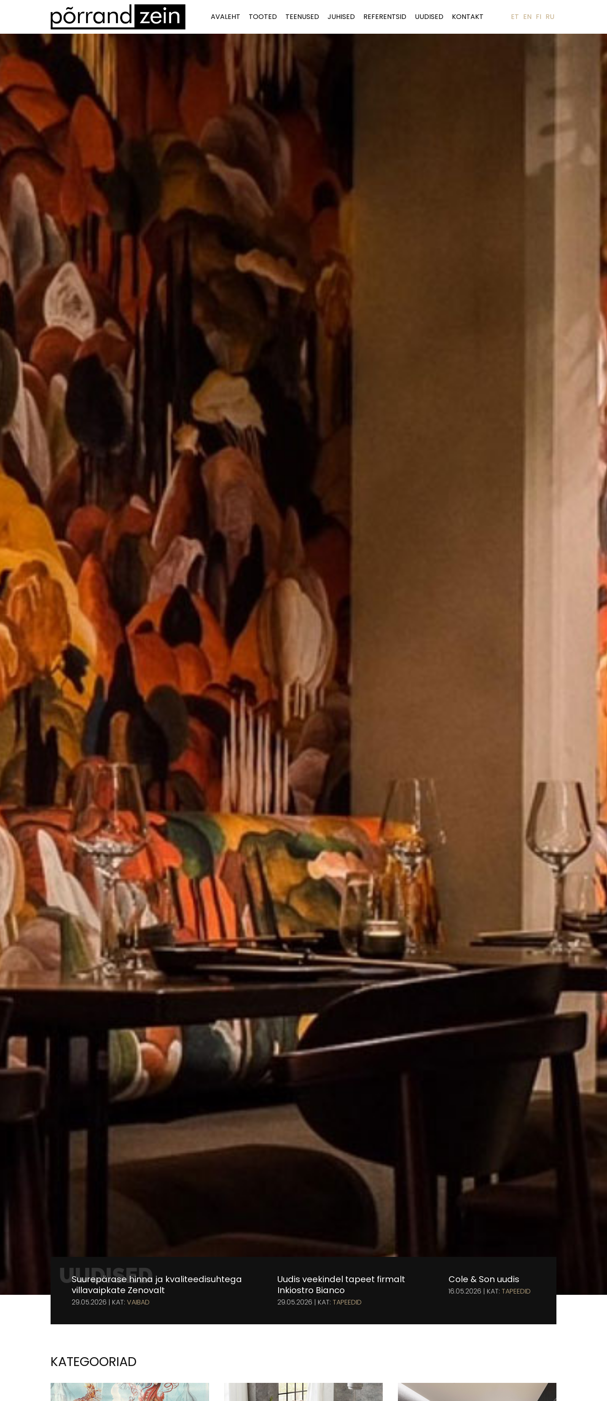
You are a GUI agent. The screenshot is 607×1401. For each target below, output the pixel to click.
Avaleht (225, 16)
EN (527, 16)
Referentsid (384, 16)
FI (538, 16)
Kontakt (467, 16)
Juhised (341, 16)
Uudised (429, 16)
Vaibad (138, 1302)
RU (549, 16)
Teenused (302, 16)
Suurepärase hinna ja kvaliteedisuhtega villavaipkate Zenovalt (157, 1284)
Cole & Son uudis (484, 1279)
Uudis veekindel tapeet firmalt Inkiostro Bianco (341, 1284)
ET (515, 16)
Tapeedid (347, 1302)
